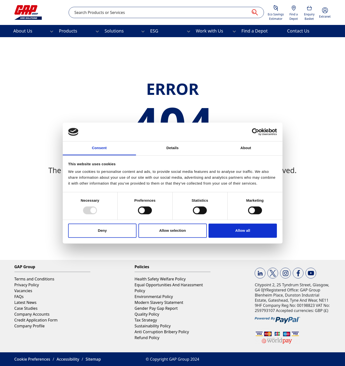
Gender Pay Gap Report (156, 308)
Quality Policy (147, 314)
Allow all (242, 231)
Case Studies (26, 308)
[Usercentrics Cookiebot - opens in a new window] (255, 131)
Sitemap (93, 359)
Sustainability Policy (153, 326)
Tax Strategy (146, 320)
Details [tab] (173, 148)
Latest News (25, 302)
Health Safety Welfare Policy (160, 279)
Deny (102, 231)
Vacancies (23, 290)
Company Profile (29, 326)
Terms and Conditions (34, 279)
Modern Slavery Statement (159, 302)
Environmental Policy (154, 296)
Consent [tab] (99, 148)
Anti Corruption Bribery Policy (162, 331)
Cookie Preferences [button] (32, 359)
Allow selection (172, 231)
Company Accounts (32, 314)
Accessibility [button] (68, 359)
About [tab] (245, 148)
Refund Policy (147, 337)
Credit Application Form (36, 320)
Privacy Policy (26, 285)
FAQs (19, 296)
